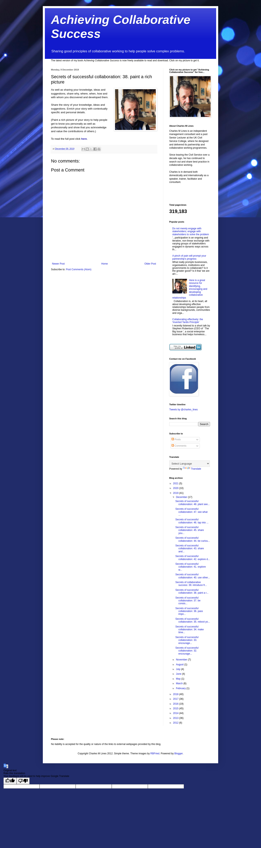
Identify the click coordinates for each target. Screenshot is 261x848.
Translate (192, 468)
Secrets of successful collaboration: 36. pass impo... (189, 611)
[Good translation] (10, 781)
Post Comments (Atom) (78, 269)
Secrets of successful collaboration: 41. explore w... (190, 566)
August (180, 664)
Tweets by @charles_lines (183, 409)
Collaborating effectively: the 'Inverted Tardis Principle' (187, 321)
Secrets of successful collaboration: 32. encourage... (186, 650)
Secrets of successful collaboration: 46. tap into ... (191, 521)
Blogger (178, 753)
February (181, 688)
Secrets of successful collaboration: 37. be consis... (187, 600)
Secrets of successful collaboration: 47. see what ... (191, 511)
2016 (176, 703)
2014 (176, 713)
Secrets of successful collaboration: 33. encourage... (186, 640)
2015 (176, 708)
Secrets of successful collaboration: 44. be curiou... (192, 539)
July (178, 669)
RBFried (154, 753)
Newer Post (58, 263)
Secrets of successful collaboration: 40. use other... (192, 576)
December (182, 497)
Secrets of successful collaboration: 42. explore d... (192, 557)
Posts (176, 439)
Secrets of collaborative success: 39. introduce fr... (191, 584)
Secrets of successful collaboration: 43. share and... (189, 548)
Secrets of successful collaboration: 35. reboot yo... (192, 620)
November (182, 659)
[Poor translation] (23, 781)
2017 (176, 699)
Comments (178, 445)
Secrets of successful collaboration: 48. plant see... (192, 502)
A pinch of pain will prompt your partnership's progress (189, 257)
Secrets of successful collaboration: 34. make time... (189, 629)
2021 (176, 483)
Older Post (150, 263)
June (179, 673)
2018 (176, 694)
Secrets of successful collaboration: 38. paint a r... (191, 591)
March (180, 683)
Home (104, 263)
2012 (176, 722)
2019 (176, 493)
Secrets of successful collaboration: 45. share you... (189, 530)
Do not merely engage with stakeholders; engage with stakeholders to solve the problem (190, 231)
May (178, 678)
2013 (176, 718)
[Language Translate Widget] (189, 463)
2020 (176, 488)
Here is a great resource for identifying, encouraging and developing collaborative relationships (189, 289)
